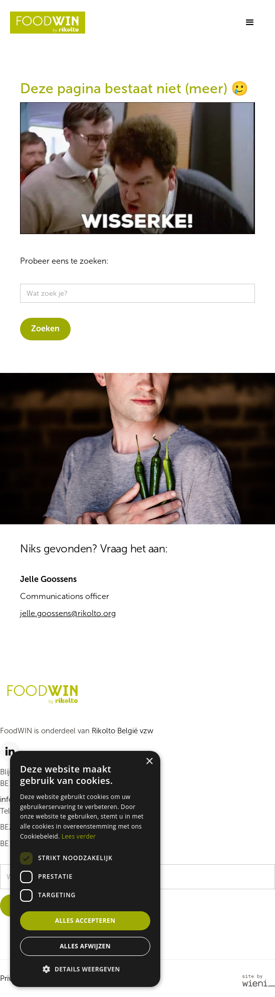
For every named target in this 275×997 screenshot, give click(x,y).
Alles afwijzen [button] (85, 946)
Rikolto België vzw (122, 731)
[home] (47, 23)
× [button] (149, 761)
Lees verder (79, 836)
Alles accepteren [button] (85, 920)
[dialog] (85, 869)
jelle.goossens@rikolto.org (68, 613)
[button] (250, 23)
